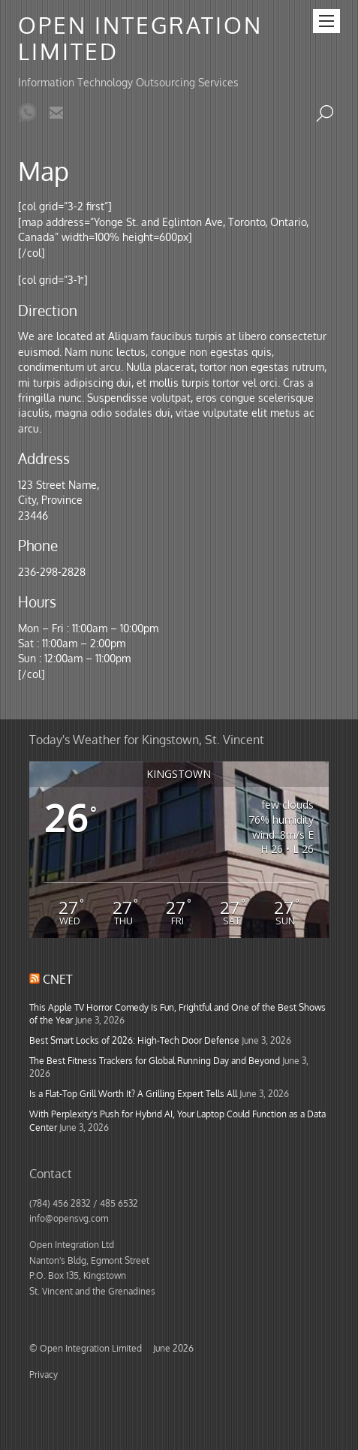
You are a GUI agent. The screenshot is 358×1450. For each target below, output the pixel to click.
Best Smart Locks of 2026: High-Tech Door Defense (134, 1040)
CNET (58, 979)
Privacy (43, 1374)
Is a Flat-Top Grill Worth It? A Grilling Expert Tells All (133, 1093)
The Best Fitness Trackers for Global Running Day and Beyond (154, 1060)
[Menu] (326, 21)
